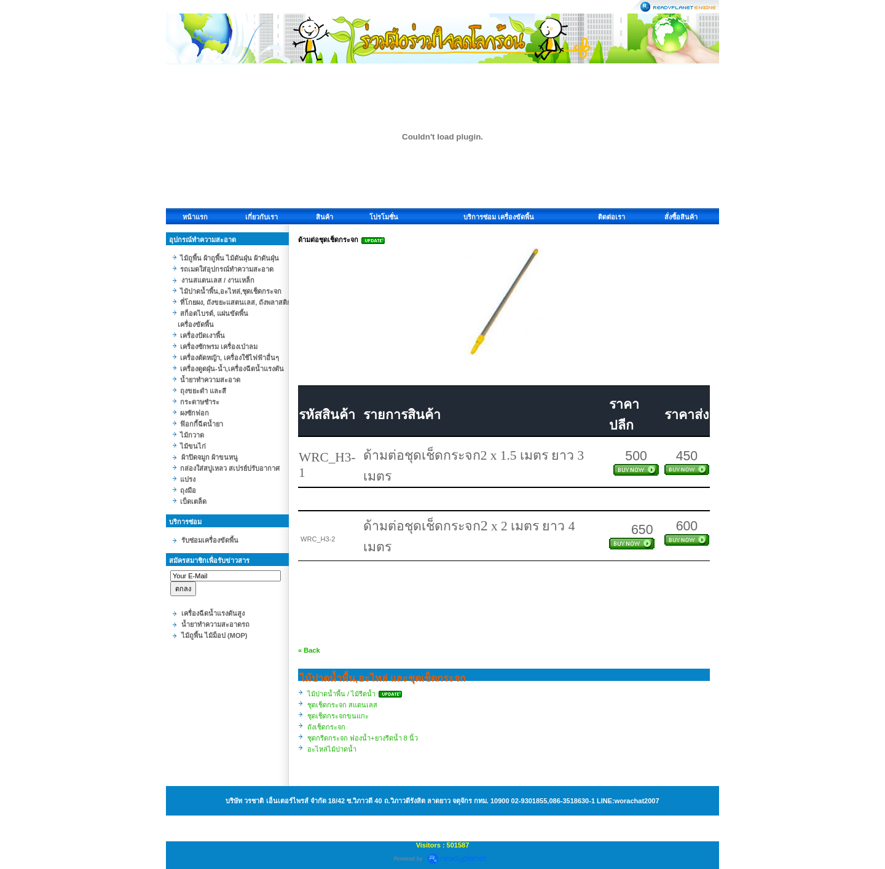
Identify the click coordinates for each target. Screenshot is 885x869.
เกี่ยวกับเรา (261, 217)
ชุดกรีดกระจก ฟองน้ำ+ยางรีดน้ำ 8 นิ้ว (362, 738)
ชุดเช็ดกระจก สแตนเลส (342, 705)
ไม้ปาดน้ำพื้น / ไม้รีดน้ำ (341, 694)
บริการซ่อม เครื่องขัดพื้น (498, 217)
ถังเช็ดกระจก (326, 727)
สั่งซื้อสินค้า (681, 217)
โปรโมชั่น (383, 217)
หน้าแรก (195, 217)
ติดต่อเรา (611, 217)
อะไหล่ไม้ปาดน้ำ (331, 749)
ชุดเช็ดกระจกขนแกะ (338, 716)
